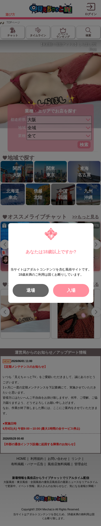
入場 (71, 290)
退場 (30, 290)
